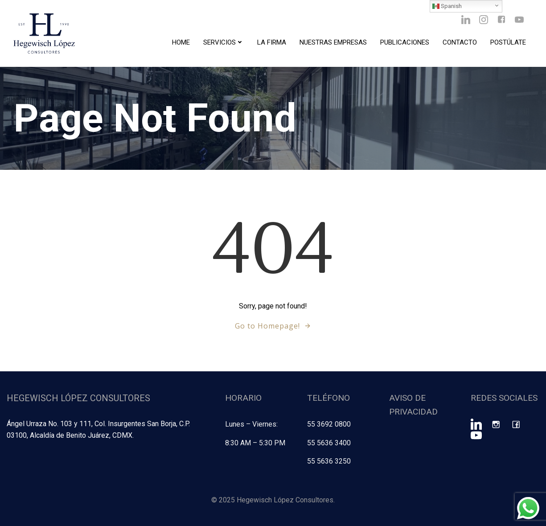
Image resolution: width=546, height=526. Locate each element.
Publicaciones (404, 42)
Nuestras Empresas (333, 42)
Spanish (447, 6)
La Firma (271, 42)
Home (181, 42)
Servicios (223, 42)
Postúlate (508, 42)
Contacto (460, 42)
